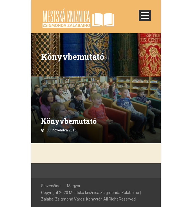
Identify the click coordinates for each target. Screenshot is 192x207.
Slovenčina (51, 186)
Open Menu (145, 15)
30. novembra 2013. (62, 130)
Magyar (74, 186)
